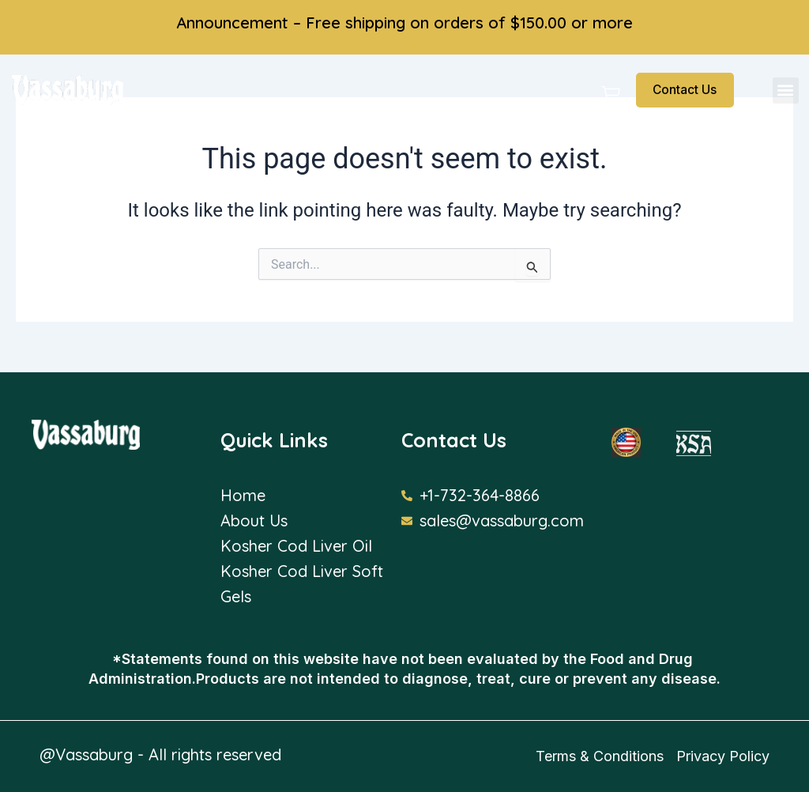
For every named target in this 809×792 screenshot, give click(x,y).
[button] (786, 90)
